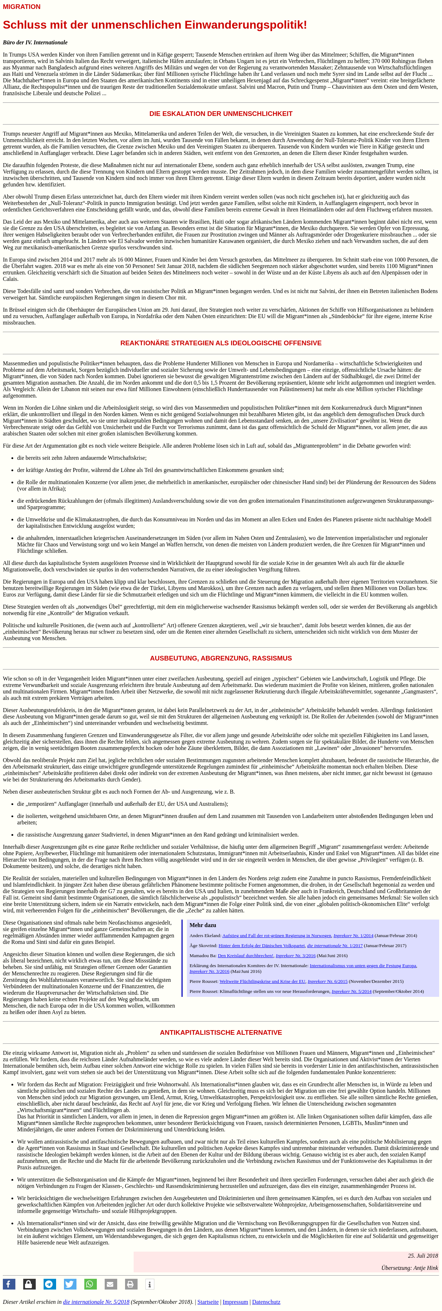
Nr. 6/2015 (328, 981)
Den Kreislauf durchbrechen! (245, 955)
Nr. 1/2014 (354, 935)
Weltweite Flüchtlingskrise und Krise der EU (263, 981)
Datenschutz (266, 1302)
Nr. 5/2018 (96, 1302)
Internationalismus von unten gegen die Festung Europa (363, 965)
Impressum (235, 1302)
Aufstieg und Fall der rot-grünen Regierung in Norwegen (276, 935)
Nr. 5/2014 (352, 991)
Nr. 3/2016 (296, 955)
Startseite (208, 1302)
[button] (9, 1284)
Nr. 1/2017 (335, 945)
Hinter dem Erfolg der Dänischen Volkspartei (262, 945)
